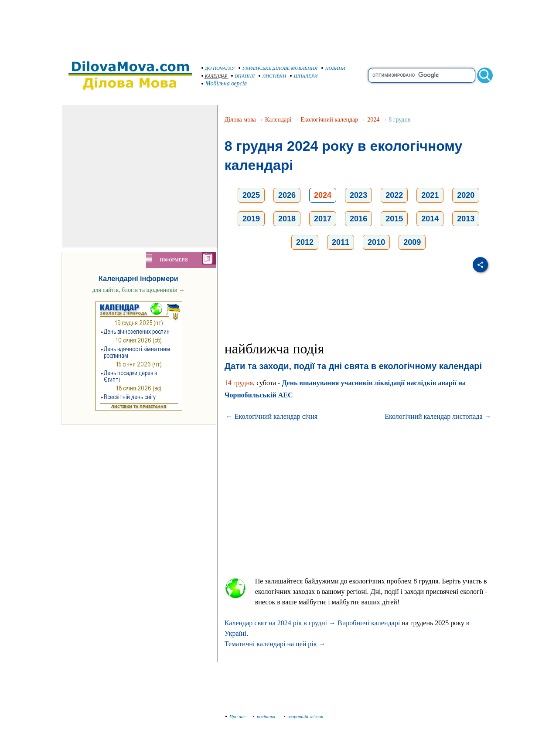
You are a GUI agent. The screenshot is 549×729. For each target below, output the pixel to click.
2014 (430, 218)
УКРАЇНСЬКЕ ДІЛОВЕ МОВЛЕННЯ (278, 68)
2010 (376, 242)
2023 (358, 195)
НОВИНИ (334, 68)
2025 (251, 195)
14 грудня (239, 383)
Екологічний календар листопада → (438, 416)
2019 (251, 218)
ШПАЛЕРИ (304, 75)
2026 (287, 195)
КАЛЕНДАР (214, 76)
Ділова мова (240, 119)
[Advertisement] (274, 26)
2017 (322, 218)
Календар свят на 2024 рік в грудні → (280, 623)
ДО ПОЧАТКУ (218, 68)
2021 (430, 195)
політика (265, 716)
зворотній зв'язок (303, 716)
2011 (340, 242)
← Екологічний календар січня (271, 416)
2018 (287, 218)
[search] (421, 75)
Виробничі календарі (369, 623)
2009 (412, 242)
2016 (358, 218)
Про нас (236, 716)
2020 (465, 195)
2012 (305, 242)
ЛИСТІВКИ (272, 75)
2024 (373, 119)
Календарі (278, 119)
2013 (465, 218)
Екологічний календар (329, 119)
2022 (394, 195)
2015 (394, 218)
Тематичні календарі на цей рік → (275, 644)
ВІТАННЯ (243, 75)
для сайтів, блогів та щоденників (138, 290)
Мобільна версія (225, 83)
